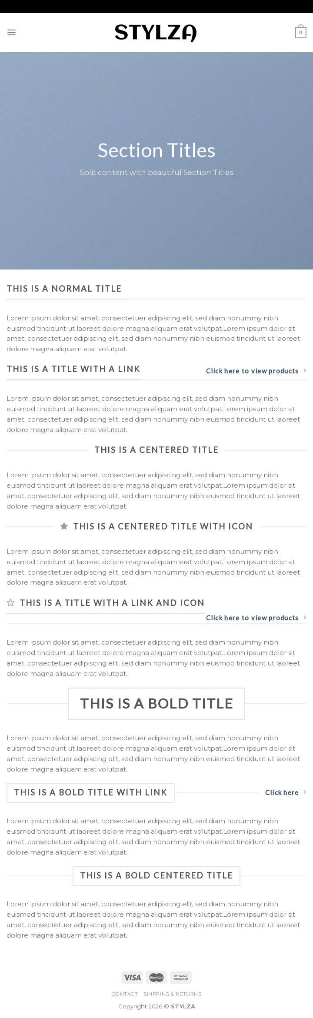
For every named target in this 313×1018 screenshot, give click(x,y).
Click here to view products (256, 371)
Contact (125, 994)
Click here (285, 792)
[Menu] (12, 32)
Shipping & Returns (172, 994)
